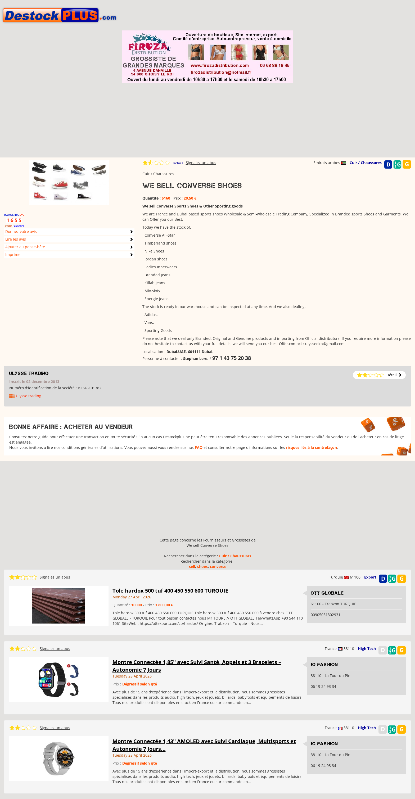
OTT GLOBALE (327, 593)
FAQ (198, 447)
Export (370, 577)
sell (192, 566)
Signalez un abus (201, 162)
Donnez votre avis (21, 231)
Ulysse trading (29, 373)
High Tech (367, 648)
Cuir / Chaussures (366, 162)
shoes (202, 566)
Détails (178, 163)
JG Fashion (324, 664)
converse (218, 566)
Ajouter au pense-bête (25, 246)
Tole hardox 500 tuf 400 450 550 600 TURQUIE (170, 590)
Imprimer (13, 254)
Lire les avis (15, 239)
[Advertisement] (207, 120)
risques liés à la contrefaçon (311, 447)
